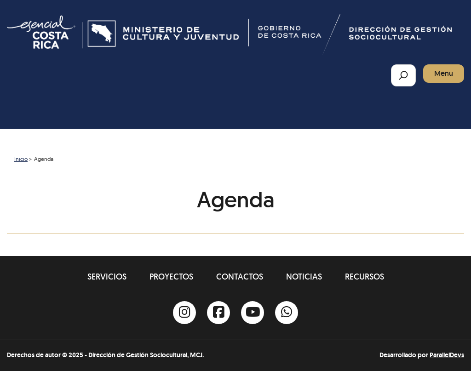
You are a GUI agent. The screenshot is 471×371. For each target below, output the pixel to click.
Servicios (106, 276)
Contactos (239, 276)
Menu (443, 73)
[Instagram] (184, 312)
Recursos (364, 276)
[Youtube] (252, 312)
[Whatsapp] (286, 312)
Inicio (21, 158)
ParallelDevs (447, 355)
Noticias (304, 276)
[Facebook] (218, 312)
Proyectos (171, 276)
